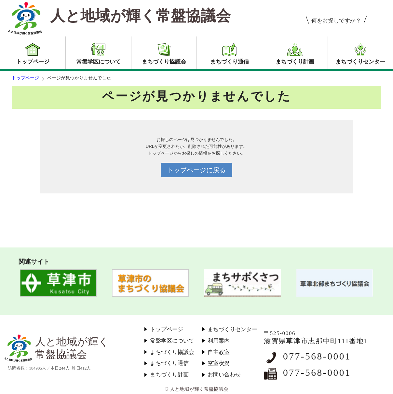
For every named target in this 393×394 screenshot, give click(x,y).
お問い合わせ (224, 375)
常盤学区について (172, 341)
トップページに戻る (196, 170)
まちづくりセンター (232, 329)
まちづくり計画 (169, 375)
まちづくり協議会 (172, 352)
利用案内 (219, 341)
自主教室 (219, 352)
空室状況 (219, 363)
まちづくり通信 (169, 363)
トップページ (25, 78)
